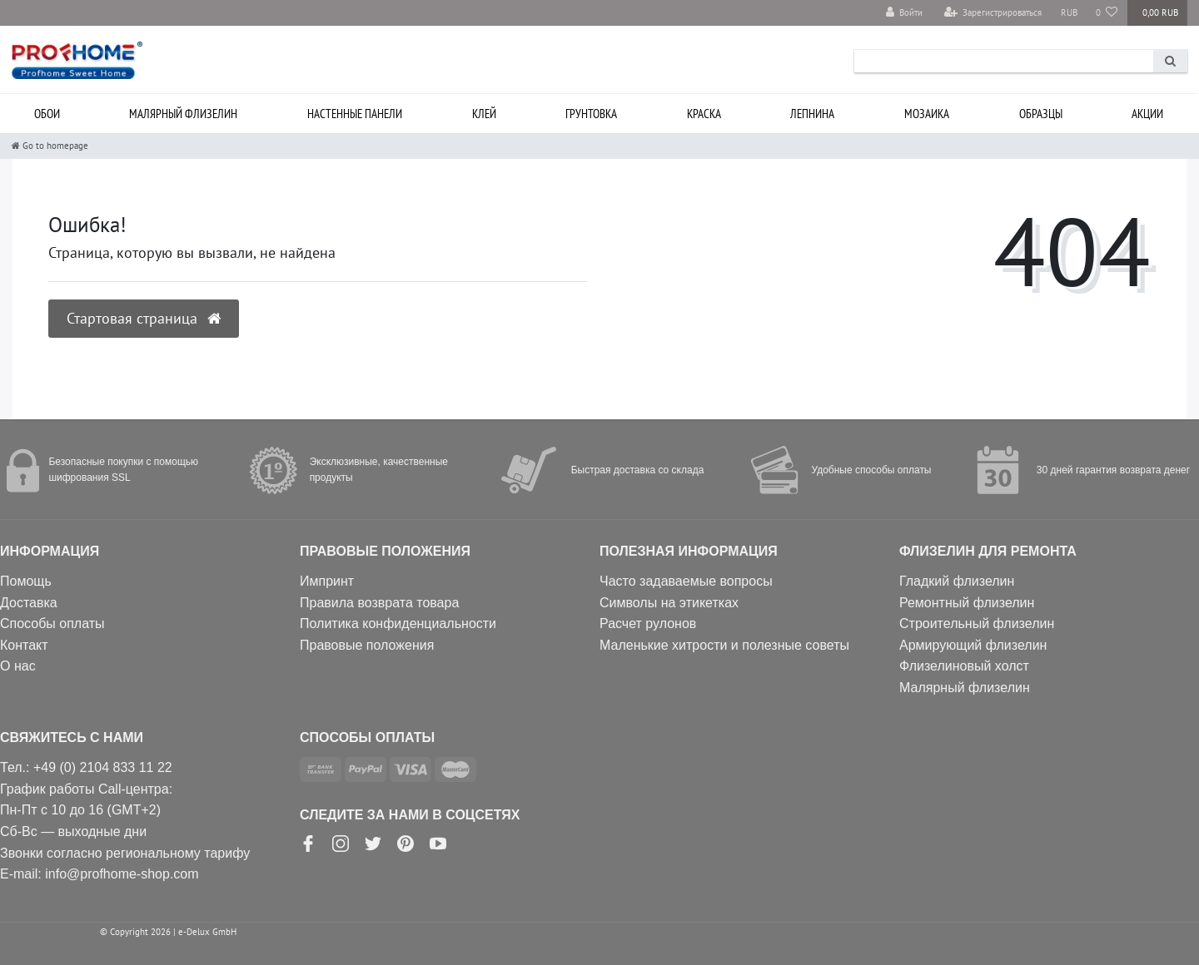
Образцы (1040, 113)
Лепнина (812, 113)
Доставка (28, 603)
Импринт (327, 581)
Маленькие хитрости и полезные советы (724, 645)
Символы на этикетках (669, 603)
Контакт (24, 645)
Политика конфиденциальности (398, 623)
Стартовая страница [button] (144, 318)
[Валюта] (1068, 13)
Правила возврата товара (379, 603)
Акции (1147, 113)
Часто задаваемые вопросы (686, 581)
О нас (18, 666)
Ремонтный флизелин (966, 603)
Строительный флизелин (976, 623)
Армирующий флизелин (973, 645)
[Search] (1170, 61)
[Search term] (1003, 61)
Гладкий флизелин (956, 581)
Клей (484, 113)
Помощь (26, 581)
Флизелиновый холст (964, 666)
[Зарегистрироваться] (993, 13)
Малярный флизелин (183, 113)
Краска (704, 113)
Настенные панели (354, 113)
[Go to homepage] (50, 145)
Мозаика (926, 113)
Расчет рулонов (648, 623)
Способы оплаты (52, 623)
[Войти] (905, 13)
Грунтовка (591, 113)
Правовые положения (367, 645)
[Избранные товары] (1107, 13)
